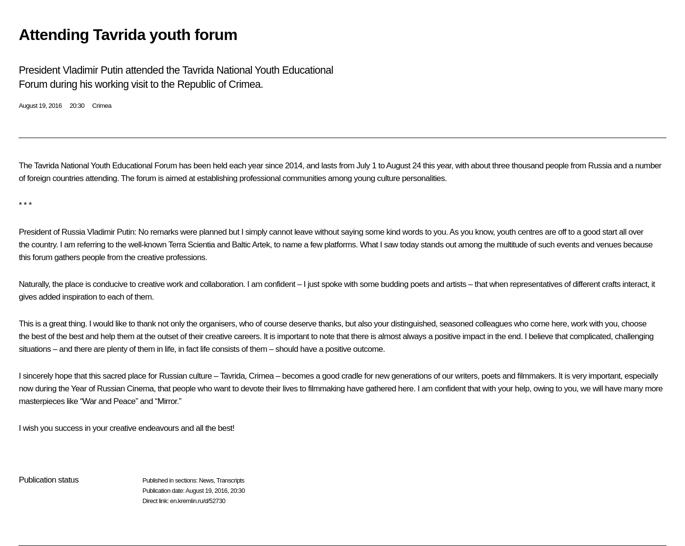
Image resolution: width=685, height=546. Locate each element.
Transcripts (230, 480)
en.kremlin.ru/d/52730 (197, 501)
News (206, 480)
